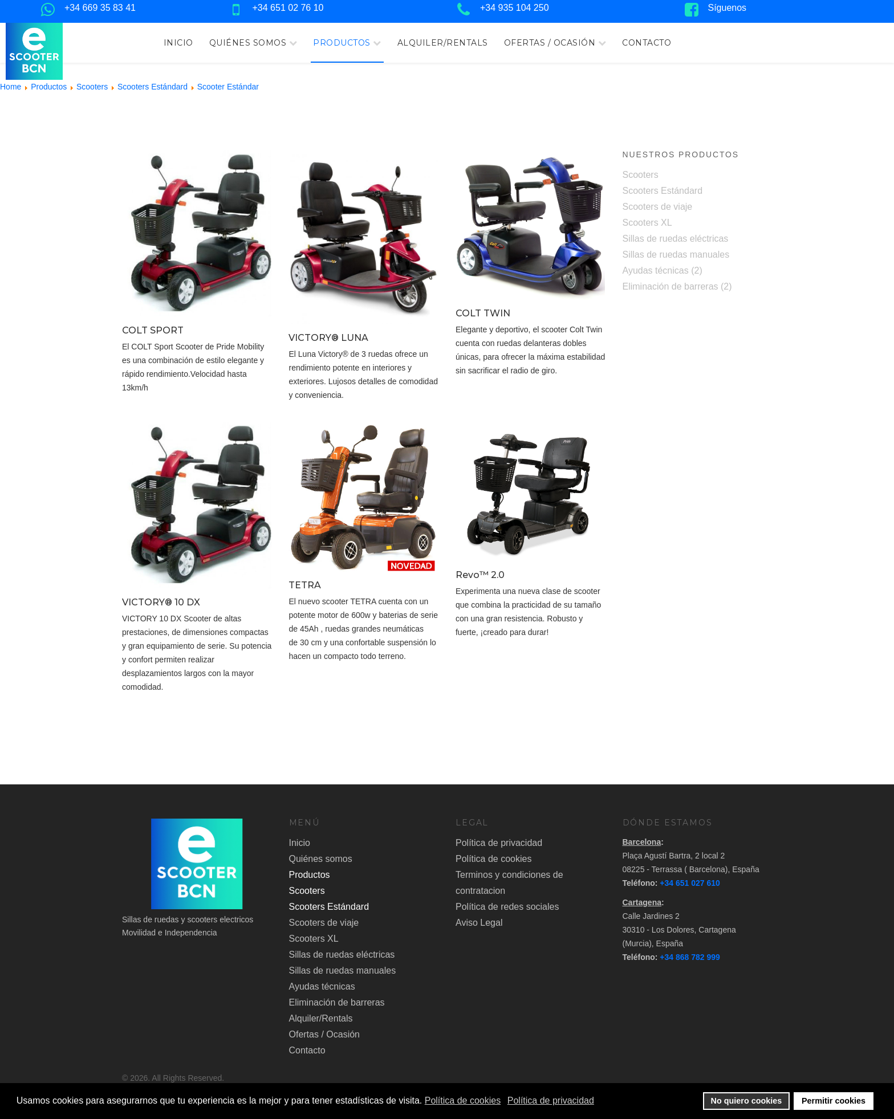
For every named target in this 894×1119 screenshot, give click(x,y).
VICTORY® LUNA (328, 337)
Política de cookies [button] (463, 1100)
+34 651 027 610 (690, 883)
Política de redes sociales (507, 907)
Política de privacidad (499, 843)
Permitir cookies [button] (833, 1100)
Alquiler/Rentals (442, 43)
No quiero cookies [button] (746, 1100)
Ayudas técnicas (322, 986)
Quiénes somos (248, 43)
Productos (342, 43)
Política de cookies (493, 859)
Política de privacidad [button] (550, 1100)
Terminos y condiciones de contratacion (509, 883)
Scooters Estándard (663, 191)
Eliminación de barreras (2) (677, 286)
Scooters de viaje (658, 206)
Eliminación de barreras (337, 1002)
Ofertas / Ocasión (550, 43)
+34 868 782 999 (690, 957)
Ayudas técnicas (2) (662, 270)
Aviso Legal (479, 922)
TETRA (304, 585)
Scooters (641, 175)
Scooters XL (647, 222)
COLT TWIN (483, 313)
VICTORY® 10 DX (161, 602)
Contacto (646, 43)
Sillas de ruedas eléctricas (676, 238)
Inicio (178, 43)
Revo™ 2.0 (480, 574)
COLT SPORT (153, 330)
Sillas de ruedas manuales (676, 254)
